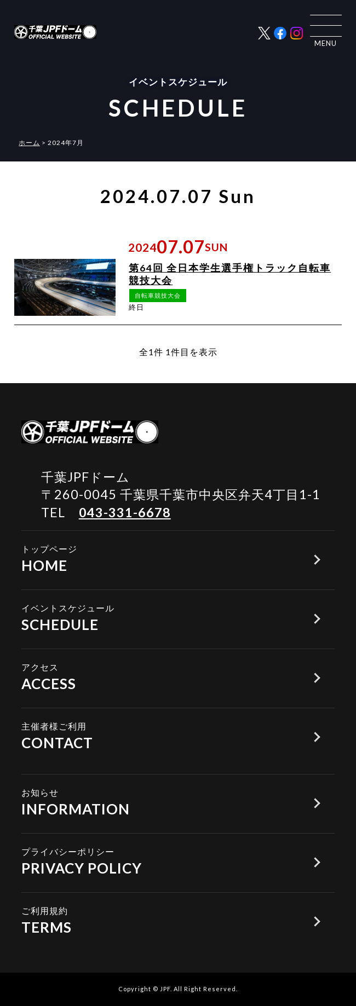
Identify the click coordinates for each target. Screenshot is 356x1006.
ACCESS (156, 676)
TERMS (156, 919)
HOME (156, 557)
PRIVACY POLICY (156, 860)
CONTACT (156, 735)
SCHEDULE (156, 616)
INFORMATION (156, 801)
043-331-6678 (125, 512)
